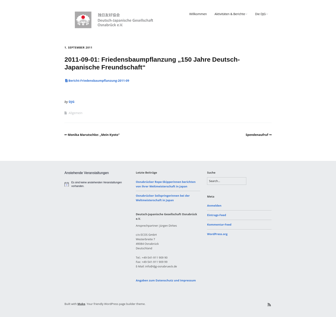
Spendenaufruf (257, 135)
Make (81, 304)
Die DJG (260, 14)
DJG (71, 101)
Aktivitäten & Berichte (230, 14)
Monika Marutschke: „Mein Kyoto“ (94, 135)
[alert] (96, 184)
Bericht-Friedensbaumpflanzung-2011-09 (96, 80)
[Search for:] (226, 181)
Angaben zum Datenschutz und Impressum (166, 280)
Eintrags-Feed (216, 215)
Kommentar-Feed (219, 224)
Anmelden (214, 205)
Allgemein (75, 113)
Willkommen (198, 14)
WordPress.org (217, 234)
